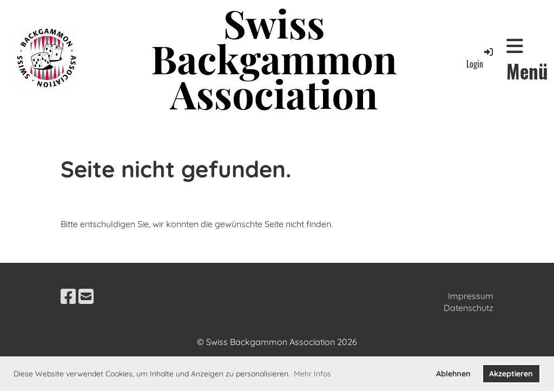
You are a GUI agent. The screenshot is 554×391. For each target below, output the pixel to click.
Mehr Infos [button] (312, 374)
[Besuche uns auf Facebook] (68, 296)
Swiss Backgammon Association (274, 57)
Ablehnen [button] (453, 374)
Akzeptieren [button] (511, 374)
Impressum (470, 295)
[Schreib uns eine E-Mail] (86, 296)
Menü (527, 60)
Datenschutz (468, 307)
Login (480, 58)
